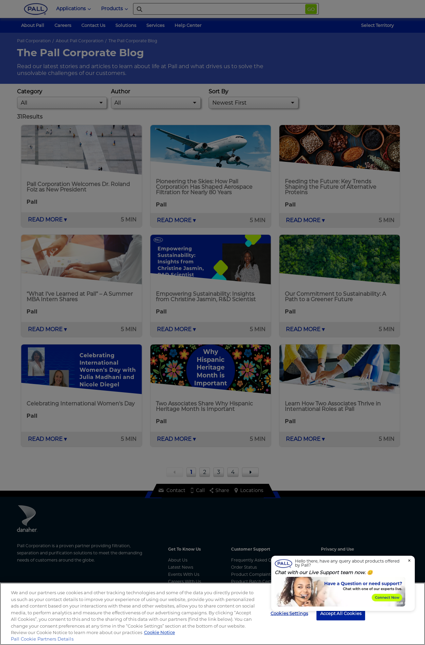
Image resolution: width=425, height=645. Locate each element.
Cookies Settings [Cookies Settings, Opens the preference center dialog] (289, 613)
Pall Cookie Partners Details (42, 639)
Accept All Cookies (340, 613)
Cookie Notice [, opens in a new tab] (159, 632)
